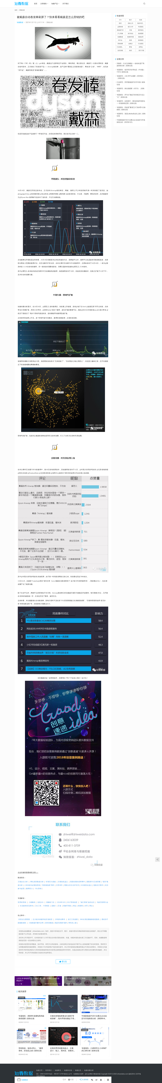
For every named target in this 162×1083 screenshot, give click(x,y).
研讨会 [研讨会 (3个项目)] (120, 40)
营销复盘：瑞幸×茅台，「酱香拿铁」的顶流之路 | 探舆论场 (31, 1049)
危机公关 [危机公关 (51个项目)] (130, 23)
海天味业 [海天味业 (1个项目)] (130, 33)
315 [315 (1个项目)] (120, 20)
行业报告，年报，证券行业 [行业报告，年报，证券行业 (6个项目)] (121, 47)
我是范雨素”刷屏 (61, 923)
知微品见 (78, 1070)
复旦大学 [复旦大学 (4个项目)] (130, 27)
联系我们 (48, 1070)
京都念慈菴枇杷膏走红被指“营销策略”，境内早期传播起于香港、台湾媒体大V (62, 1017)
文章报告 (45, 3)
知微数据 (20, 22)
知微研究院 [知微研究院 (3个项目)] (130, 37)
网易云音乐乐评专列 (72, 885)
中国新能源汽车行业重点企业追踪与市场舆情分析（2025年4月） (94, 1017)
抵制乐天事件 (99, 885)
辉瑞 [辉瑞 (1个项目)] (130, 47)
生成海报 (84, 1080)
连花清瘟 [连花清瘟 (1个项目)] (120, 50)
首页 (37, 3)
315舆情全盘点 (87, 885)
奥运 (74, 906)
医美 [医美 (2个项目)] (140, 20)
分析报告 (21, 998)
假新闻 (80, 906)
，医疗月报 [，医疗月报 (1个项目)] (140, 50)
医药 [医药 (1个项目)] (120, 23)
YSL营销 (38, 888)
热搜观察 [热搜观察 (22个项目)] (140, 33)
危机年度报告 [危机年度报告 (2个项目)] (141, 23)
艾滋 (59, 906)
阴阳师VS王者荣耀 (94, 882)
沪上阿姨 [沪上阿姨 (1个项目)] (120, 33)
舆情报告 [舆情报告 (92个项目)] (140, 40)
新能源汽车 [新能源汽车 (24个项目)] (120, 30)
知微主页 (39, 1070)
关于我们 (67, 3)
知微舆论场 (68, 1070)
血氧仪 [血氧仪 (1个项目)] (130, 43)
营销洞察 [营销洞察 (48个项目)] (120, 43)
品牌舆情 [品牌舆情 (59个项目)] (120, 27)
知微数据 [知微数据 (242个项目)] (120, 37)
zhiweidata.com (122, 1074)
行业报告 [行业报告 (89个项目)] (140, 43)
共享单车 (60, 885)
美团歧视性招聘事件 (78, 882)
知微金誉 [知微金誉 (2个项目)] (140, 37)
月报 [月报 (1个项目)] (130, 30)
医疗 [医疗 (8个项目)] (130, 20)
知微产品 (56, 3)
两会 (91, 906)
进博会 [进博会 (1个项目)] (141, 47)
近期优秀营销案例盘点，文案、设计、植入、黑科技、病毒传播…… (62, 1049)
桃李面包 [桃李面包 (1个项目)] (140, 30)
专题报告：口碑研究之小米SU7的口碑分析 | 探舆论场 (94, 1049)
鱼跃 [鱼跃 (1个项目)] (130, 50)
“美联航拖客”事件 (49, 885)
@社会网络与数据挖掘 (93, 1074)
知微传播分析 (89, 1070)
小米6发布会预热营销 (33, 885)
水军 (86, 906)
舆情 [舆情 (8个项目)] (130, 40)
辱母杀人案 (72, 923)
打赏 (71, 1080)
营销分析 (49, 22)
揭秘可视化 (67, 906)
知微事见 (58, 1070)
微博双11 (29, 888)
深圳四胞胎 (49, 923)
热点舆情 (21, 1030)
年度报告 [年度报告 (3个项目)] (140, 27)
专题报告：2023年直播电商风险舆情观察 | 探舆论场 (31, 1017)
